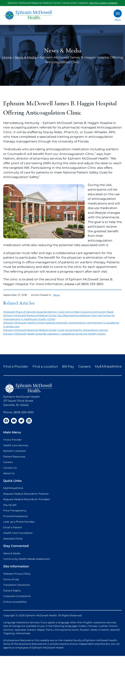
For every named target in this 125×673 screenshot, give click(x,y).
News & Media (25, 57)
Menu (118, 15)
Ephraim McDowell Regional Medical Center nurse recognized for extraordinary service (55, 330)
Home (7, 57)
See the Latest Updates (103, 2)
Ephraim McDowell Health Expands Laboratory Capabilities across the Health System (54, 333)
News (56, 294)
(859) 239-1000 (24, 412)
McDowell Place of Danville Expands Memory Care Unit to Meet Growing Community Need (58, 311)
